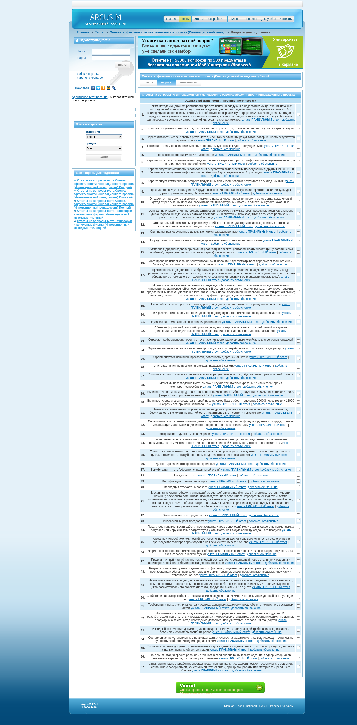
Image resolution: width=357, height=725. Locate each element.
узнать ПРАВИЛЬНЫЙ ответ (261, 119)
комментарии (189, 82)
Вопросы (251, 705)
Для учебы (268, 19)
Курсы (263, 705)
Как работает (216, 19)
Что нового (250, 19)
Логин (81, 51)
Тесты (185, 19)
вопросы (166, 82)
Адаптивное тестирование (90, 97)
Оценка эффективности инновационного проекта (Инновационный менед (167, 32)
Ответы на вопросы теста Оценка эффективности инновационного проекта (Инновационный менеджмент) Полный (104, 204)
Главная (171, 19)
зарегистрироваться (90, 77)
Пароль (82, 58)
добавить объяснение (241, 131)
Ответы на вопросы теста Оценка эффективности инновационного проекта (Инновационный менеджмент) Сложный (104, 194)
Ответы (198, 19)
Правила (274, 705)
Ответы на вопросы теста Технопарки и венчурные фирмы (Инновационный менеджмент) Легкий (103, 214)
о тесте (148, 82)
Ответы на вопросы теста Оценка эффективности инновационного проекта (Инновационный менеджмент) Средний (104, 184)
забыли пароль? (88, 74)
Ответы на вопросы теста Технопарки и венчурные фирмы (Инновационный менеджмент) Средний (103, 224)
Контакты (286, 19)
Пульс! (234, 19)
